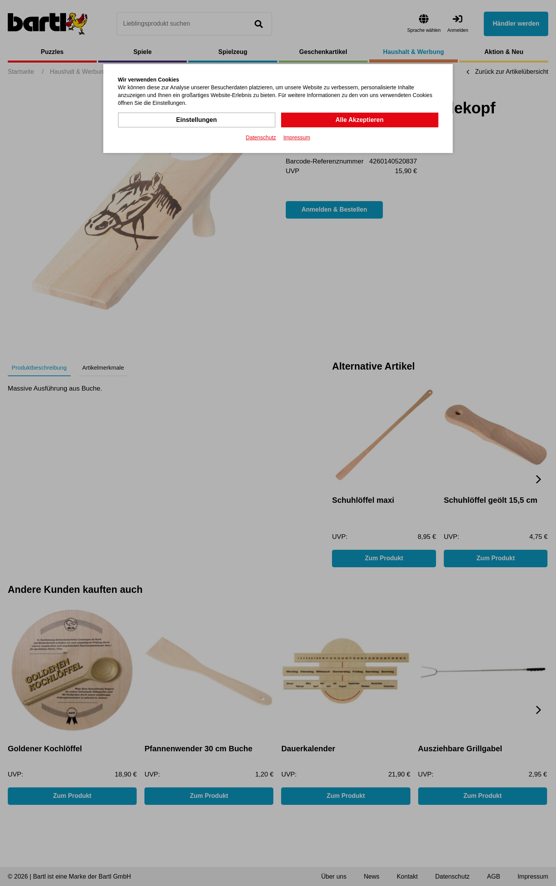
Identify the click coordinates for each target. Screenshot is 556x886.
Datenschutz (261, 137)
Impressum (296, 137)
